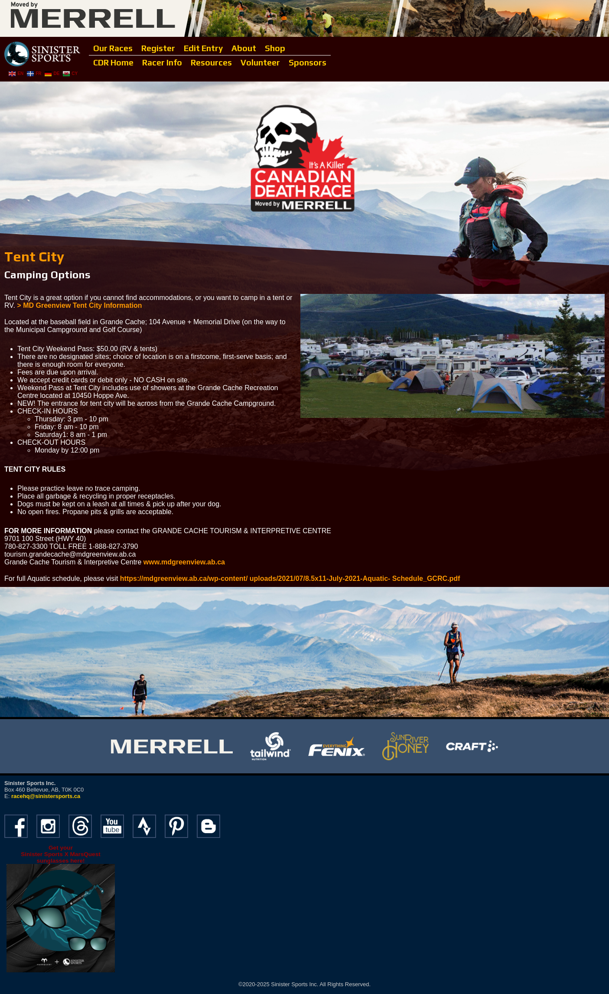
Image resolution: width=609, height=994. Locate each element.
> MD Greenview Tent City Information (79, 305)
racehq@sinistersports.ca (45, 796)
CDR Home (113, 62)
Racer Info (162, 62)
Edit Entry (203, 48)
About (243, 48)
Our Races (113, 48)
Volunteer (260, 62)
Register (158, 48)
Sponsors (307, 62)
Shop (275, 48)
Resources (211, 62)
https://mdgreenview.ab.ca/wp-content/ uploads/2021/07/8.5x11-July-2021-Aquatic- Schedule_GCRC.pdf (290, 578)
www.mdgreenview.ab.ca (184, 562)
